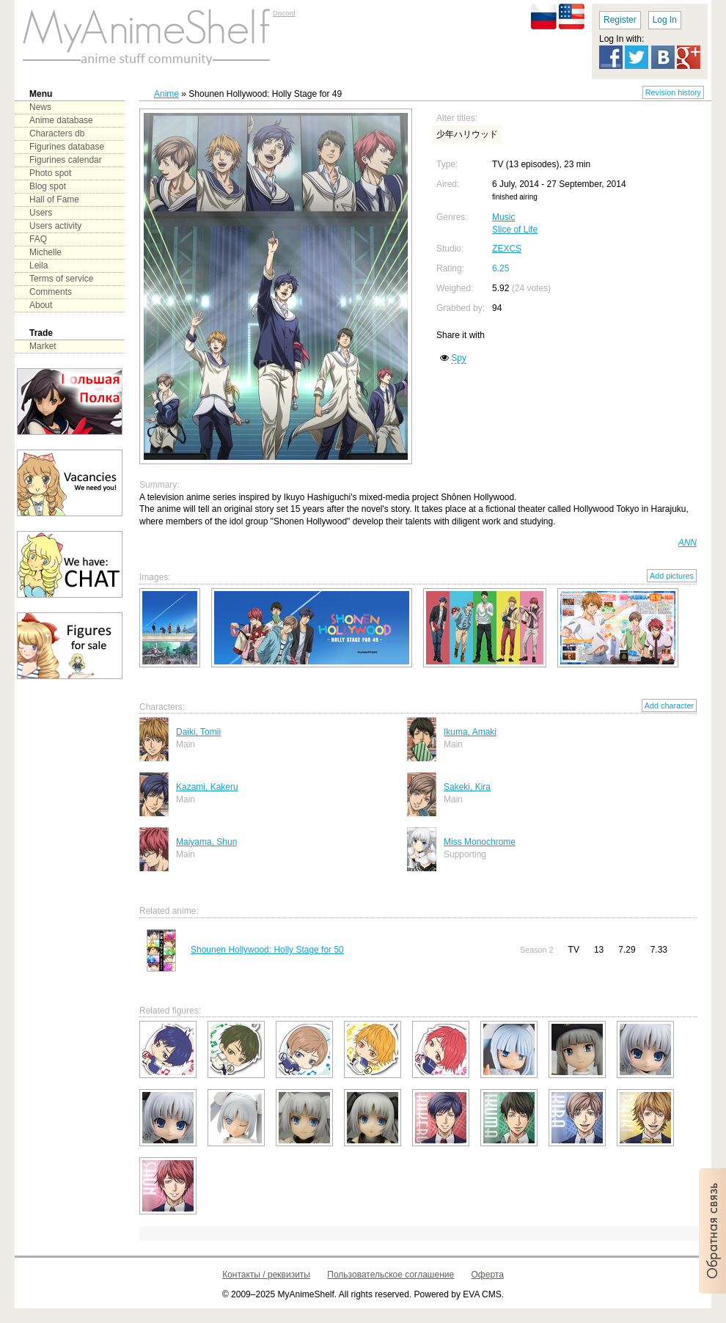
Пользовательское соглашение (390, 1274)
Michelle (45, 252)
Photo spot (50, 173)
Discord (284, 13)
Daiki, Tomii (198, 732)
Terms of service (61, 279)
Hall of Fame (54, 199)
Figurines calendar (65, 160)
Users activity (55, 226)
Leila (38, 265)
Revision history (673, 92)
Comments (50, 292)
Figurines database (66, 147)
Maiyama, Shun (206, 842)
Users (40, 213)
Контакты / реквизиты (266, 1274)
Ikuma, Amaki (470, 732)
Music (503, 217)
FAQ (38, 239)
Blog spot (47, 186)
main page (147, 36)
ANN (687, 543)
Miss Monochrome (480, 842)
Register (620, 20)
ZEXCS (506, 248)
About (40, 305)
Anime (166, 94)
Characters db (56, 133)
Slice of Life (515, 229)
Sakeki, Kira (467, 787)
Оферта (488, 1274)
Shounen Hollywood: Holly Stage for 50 (267, 950)
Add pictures (672, 575)
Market (42, 346)
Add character (669, 705)
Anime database (61, 120)
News (40, 107)
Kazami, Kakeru (207, 787)
